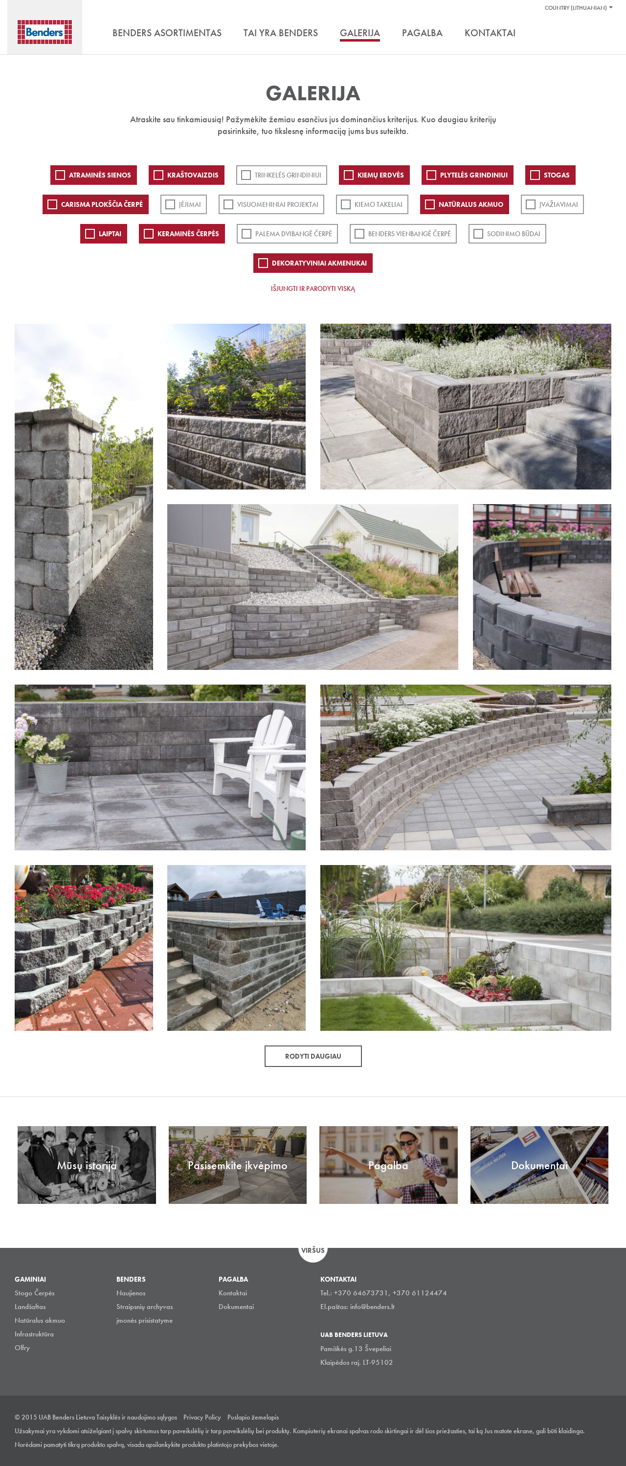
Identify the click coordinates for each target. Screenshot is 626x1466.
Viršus (313, 1250)
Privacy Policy (202, 1417)
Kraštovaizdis (193, 175)
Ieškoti (604, 34)
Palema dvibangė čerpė (293, 233)
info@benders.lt (372, 1306)
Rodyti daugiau (313, 1056)
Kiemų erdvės (381, 175)
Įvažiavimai (558, 204)
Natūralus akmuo (471, 204)
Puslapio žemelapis (253, 1417)
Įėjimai (190, 204)
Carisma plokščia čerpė (102, 204)
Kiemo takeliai (378, 204)
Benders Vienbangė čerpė (409, 233)
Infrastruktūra (34, 1334)
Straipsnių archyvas (144, 1306)
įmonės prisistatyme (144, 1320)
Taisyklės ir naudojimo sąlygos (136, 1417)
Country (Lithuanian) (576, 8)
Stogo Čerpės (34, 1293)
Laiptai (110, 233)
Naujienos (130, 1293)
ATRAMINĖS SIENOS (100, 175)
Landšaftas (30, 1306)
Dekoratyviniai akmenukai (319, 263)
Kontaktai (233, 1293)
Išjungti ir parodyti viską (313, 288)
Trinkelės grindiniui (288, 175)
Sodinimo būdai (513, 233)
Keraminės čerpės (188, 233)
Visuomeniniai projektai (277, 204)
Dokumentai (236, 1306)
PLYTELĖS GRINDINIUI (474, 175)
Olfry (22, 1348)
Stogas (557, 175)
